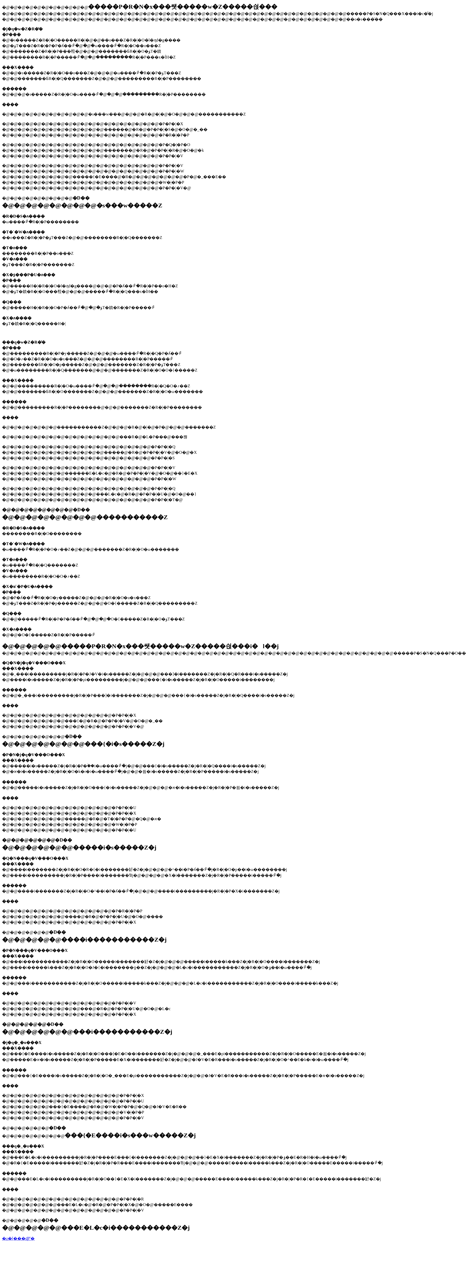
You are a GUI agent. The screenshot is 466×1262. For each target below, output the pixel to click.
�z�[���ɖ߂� (18, 1238)
